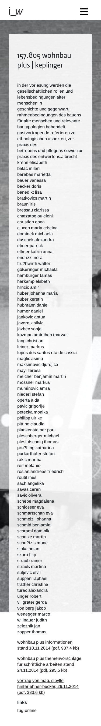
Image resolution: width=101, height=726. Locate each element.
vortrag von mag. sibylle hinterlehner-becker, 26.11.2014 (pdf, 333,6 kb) (48, 686)
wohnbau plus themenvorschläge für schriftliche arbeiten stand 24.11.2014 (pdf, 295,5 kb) (49, 664)
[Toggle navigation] (85, 10)
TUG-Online (27, 710)
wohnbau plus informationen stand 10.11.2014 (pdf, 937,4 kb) (48, 645)
